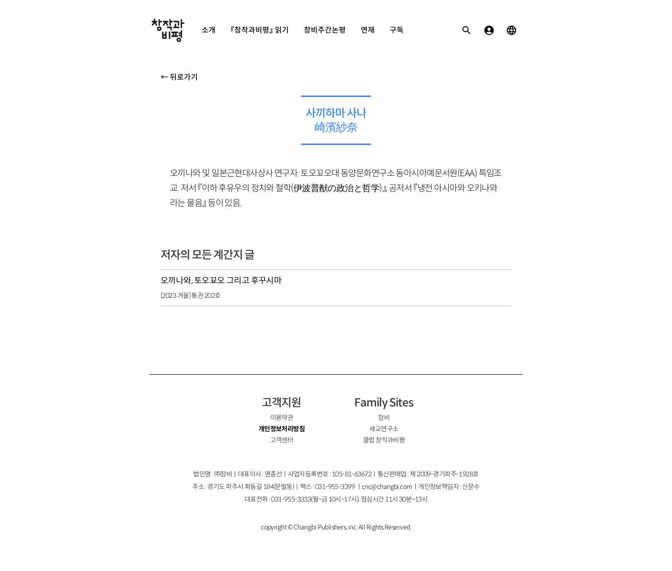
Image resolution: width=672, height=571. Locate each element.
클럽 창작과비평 (384, 440)
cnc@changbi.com (387, 486)
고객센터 (282, 440)
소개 (209, 30)
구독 (397, 30)
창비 (384, 417)
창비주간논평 (325, 30)
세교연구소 (383, 429)
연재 (368, 30)
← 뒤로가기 (179, 77)
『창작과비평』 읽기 (260, 30)
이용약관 (282, 417)
